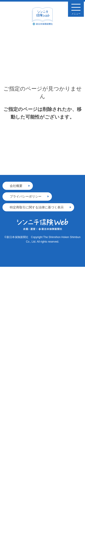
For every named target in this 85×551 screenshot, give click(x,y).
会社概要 (16, 186)
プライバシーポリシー (25, 196)
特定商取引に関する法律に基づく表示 (37, 207)
